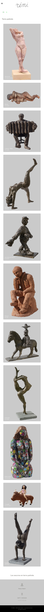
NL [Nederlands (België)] (6, 12)
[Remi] (22, 5)
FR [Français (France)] (3, 12)
